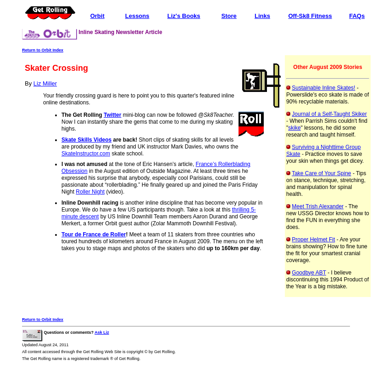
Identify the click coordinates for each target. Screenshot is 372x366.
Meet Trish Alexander (318, 206)
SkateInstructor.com (85, 153)
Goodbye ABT (309, 272)
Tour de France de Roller (93, 234)
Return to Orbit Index (42, 50)
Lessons (137, 15)
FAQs (357, 15)
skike (294, 128)
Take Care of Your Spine (321, 173)
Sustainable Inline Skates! (323, 88)
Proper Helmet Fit (313, 239)
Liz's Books (183, 15)
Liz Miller (45, 83)
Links (262, 15)
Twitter (112, 115)
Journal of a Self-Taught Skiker (329, 114)
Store (229, 15)
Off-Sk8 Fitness (310, 15)
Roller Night (90, 192)
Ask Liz (101, 332)
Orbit (97, 15)
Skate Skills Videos (86, 140)
